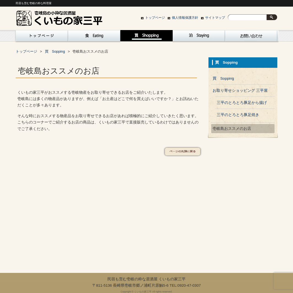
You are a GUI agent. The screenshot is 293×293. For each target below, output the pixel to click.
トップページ (155, 17)
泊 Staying (199, 37)
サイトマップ (215, 17)
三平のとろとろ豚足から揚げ (242, 103)
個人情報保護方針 (185, 17)
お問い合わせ (251, 37)
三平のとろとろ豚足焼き (238, 115)
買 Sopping (146, 37)
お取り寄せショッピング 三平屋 (240, 90)
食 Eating (94, 37)
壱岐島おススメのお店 (232, 129)
